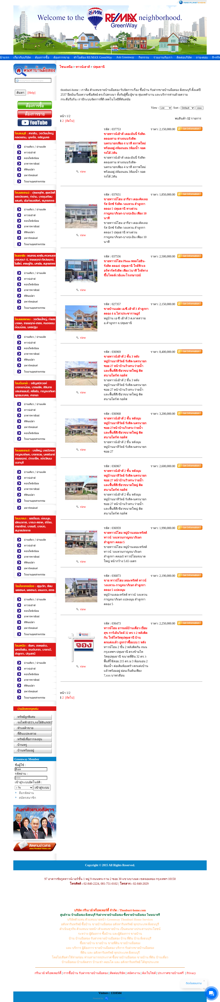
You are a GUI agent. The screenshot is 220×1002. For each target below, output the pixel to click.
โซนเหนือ (66, 67)
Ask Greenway (125, 57)
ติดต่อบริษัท (184, 57)
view (81, 171)
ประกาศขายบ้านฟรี (171, 973)
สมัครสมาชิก (27, 797)
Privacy (191, 973)
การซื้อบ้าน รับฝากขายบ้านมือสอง (85, 973)
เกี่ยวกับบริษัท (22, 57)
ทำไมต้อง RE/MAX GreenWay (93, 57)
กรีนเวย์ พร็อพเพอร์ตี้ (48, 973)
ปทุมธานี (99, 67)
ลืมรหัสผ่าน (26, 793)
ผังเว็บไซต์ (149, 973)
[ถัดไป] (69, 120)
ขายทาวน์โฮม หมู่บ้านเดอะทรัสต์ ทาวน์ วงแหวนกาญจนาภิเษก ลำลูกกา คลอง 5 (125, 537)
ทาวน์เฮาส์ (83, 67)
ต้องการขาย (61, 57)
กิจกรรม (144, 57)
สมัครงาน (133, 973)
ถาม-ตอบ (202, 57)
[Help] (31, 92)
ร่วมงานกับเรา (162, 57)
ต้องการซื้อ (42, 57)
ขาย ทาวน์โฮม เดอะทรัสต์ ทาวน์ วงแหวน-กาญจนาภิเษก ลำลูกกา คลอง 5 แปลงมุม (125, 585)
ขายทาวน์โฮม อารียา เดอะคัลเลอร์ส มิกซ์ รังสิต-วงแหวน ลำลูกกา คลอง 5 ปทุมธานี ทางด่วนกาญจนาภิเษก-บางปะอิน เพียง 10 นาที (126, 209)
